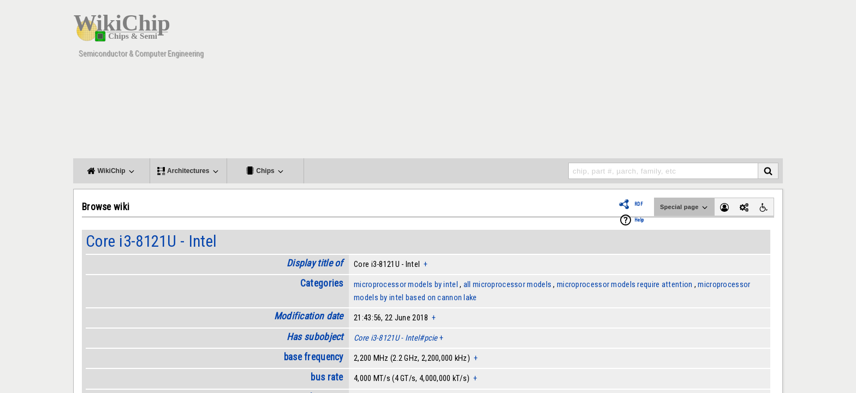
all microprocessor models (507, 284)
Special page (684, 207)
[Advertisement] (583, 81)
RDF (638, 204)
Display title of (315, 263)
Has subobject (315, 336)
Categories (321, 283)
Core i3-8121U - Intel (151, 241)
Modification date (308, 316)
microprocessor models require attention (624, 284)
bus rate (327, 377)
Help (639, 220)
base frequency (313, 357)
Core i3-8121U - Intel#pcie (396, 338)
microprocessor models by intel (406, 284)
